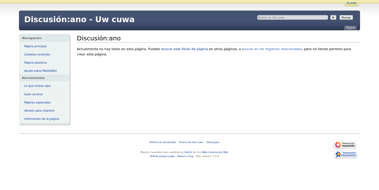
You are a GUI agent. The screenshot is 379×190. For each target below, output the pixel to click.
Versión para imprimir (39, 110)
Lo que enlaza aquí (37, 86)
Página (350, 27)
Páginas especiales (37, 102)
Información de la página (41, 119)
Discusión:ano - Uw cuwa (79, 19)
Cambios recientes (37, 54)
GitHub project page (162, 156)
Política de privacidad (162, 142)
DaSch (188, 152)
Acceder (351, 3)
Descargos (212, 142)
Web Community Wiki (215, 152)
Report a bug (185, 156)
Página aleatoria (35, 62)
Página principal (35, 46)
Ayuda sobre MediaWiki (40, 71)
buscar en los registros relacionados (272, 49)
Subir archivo (33, 94)
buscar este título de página (184, 49)
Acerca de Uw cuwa (191, 142)
